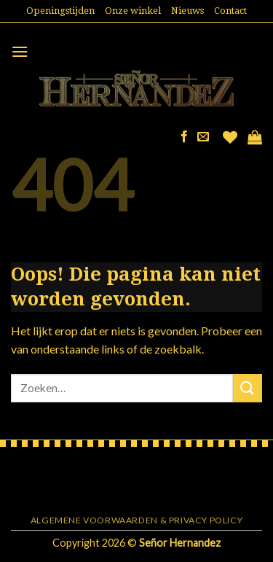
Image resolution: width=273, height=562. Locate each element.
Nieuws (187, 10)
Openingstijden (60, 10)
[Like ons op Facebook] (184, 137)
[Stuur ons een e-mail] (203, 137)
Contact (230, 10)
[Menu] (19, 51)
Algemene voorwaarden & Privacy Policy (137, 520)
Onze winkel (133, 10)
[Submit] (247, 388)
